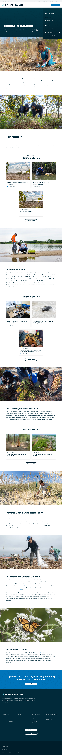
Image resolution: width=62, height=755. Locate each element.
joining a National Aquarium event (27, 585)
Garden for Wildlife (39, 652)
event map (30, 587)
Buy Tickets (31, 729)
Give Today (31, 733)
